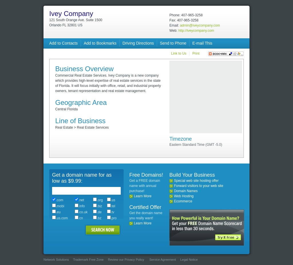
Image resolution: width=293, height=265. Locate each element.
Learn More (142, 196)
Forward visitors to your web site (198, 186)
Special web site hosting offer (196, 181)
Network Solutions (56, 259)
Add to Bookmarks (100, 43)
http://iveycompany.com (196, 31)
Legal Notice (189, 259)
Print (195, 53)
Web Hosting (183, 196)
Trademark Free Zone (88, 259)
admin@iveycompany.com (200, 25)
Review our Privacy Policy (126, 259)
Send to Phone (173, 43)
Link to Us (178, 53)
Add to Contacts (63, 43)
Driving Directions (138, 43)
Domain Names (186, 191)
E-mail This (202, 43)
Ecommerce (183, 201)
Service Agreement (162, 259)
